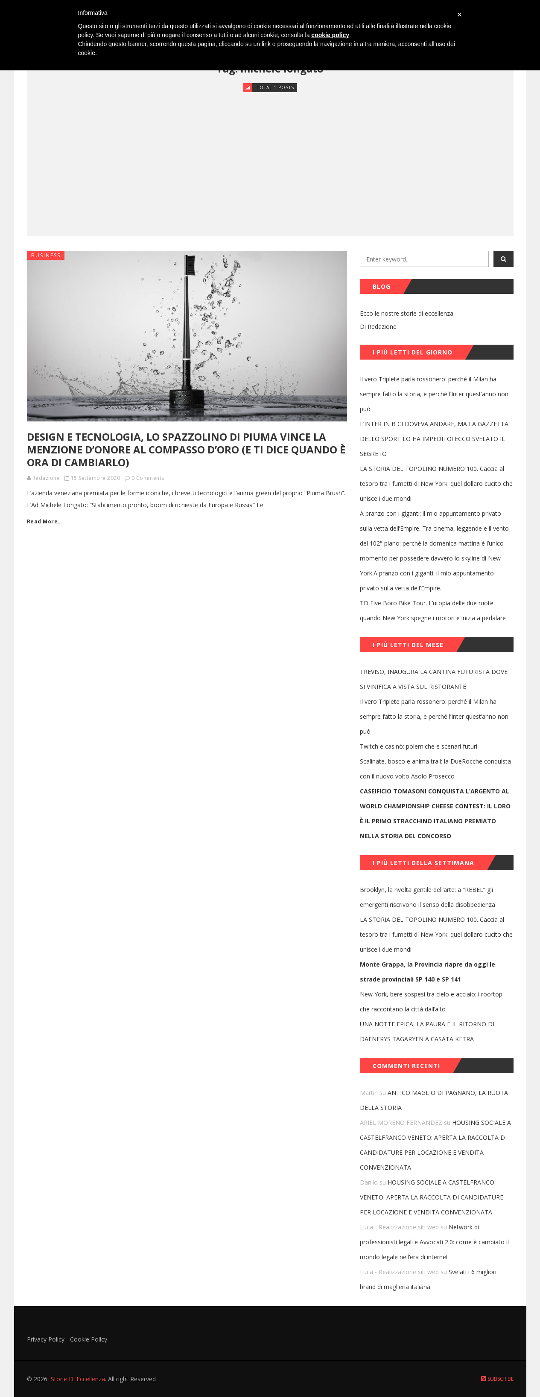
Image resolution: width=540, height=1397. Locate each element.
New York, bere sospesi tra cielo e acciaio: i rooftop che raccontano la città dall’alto (431, 1001)
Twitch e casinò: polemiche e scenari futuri (418, 746)
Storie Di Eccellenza (78, 1379)
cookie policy (330, 35)
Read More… (44, 521)
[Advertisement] (270, 157)
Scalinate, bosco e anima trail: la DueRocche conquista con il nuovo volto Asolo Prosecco (435, 768)
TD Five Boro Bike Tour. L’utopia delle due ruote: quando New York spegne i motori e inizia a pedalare (433, 610)
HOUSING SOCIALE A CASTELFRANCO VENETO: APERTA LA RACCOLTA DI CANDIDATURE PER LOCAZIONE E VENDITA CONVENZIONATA (431, 1197)
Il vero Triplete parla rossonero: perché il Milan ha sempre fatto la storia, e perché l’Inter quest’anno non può (434, 394)
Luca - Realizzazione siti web (399, 1227)
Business (46, 255)
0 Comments (147, 478)
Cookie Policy (88, 1339)
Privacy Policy (45, 1339)
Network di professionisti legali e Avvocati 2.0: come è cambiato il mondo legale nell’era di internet (434, 1242)
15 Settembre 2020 (95, 478)
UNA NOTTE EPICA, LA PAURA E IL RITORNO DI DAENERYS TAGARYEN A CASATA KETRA (427, 1031)
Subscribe (497, 1378)
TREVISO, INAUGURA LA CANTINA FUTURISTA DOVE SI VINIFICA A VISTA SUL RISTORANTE (434, 679)
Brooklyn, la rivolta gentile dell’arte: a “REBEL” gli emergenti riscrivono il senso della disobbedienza (427, 897)
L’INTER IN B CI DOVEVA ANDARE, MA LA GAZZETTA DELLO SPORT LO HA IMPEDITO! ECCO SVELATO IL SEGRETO (434, 439)
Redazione (46, 478)
